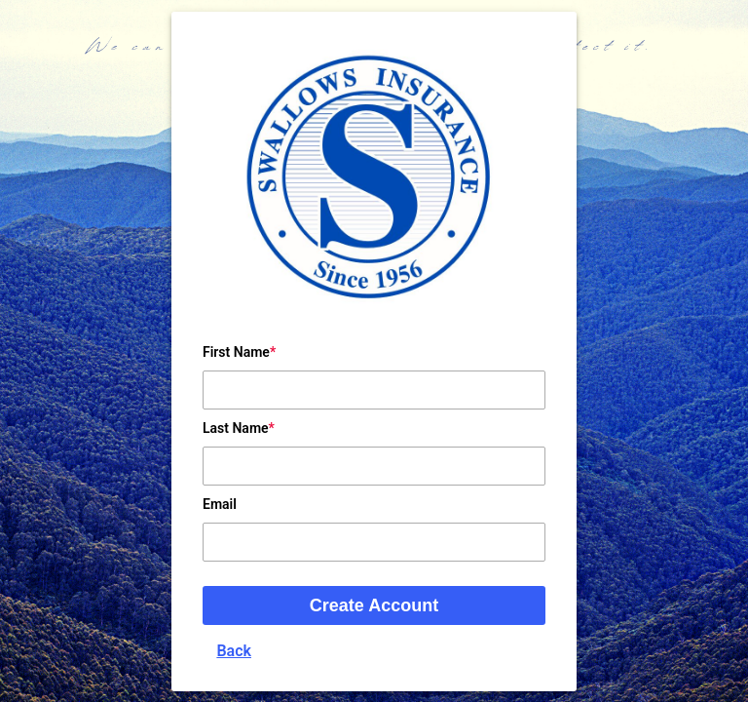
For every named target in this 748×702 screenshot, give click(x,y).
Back (233, 651)
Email (220, 504)
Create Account (374, 605)
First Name (236, 352)
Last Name (236, 428)
